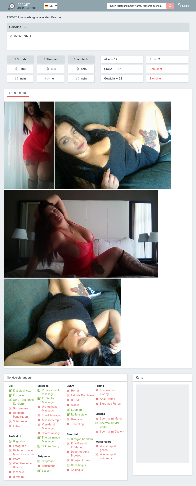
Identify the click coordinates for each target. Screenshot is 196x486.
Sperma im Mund (111, 418)
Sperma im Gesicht (112, 431)
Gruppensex (20, 408)
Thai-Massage (51, 415)
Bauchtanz (48, 466)
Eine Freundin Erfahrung (79, 445)
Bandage (76, 419)
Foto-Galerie (18, 93)
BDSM (75, 400)
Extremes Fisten (110, 403)
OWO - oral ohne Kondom (23, 401)
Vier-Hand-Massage (48, 426)
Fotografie (19, 446)
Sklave (75, 405)
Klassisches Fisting (107, 392)
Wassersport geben (108, 448)
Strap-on (76, 409)
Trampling (77, 424)
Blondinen (156, 78)
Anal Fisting (107, 399)
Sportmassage (51, 433)
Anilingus (77, 470)
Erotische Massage (48, 400)
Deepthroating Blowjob (80, 453)
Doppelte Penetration (20, 414)
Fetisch (17, 426)
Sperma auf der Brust (109, 425)
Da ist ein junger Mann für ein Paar (24, 452)
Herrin (75, 390)
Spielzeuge (20, 421)
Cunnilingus (78, 465)
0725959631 (22, 36)
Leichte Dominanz (82, 395)
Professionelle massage (51, 392)
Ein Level (18, 395)
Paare (16, 459)
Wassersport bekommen (108, 456)
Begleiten (19, 441)
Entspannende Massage (51, 439)
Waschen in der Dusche (23, 465)
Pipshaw (18, 472)
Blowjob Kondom (82, 439)
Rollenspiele (79, 414)
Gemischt (156, 69)
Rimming (18, 477)
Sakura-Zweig (50, 446)
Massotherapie (51, 420)
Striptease (48, 461)
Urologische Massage (49, 408)
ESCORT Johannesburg (21, 17)
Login (183, 5)
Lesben (46, 470)
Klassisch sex (22, 390)
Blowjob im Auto (81, 460)
